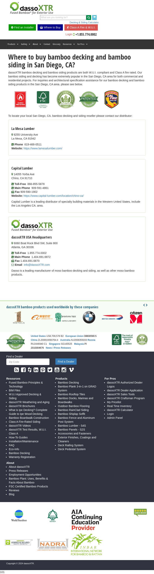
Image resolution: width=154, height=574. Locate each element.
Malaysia (79, 344)
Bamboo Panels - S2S (71, 429)
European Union (74, 336)
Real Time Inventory (119, 406)
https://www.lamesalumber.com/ (43, 148)
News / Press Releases (58, 347)
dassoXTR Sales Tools (121, 394)
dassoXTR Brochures (22, 406)
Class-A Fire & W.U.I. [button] (81, 27)
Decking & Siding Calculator (84, 22)
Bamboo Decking (19, 453)
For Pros (82, 44)
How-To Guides (18, 437)
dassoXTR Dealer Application (125, 390)
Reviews (14, 490)
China (34, 340)
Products (13, 44)
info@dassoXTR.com (37, 264)
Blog (11, 494)
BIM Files (14, 390)
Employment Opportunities (25, 474)
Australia (65, 340)
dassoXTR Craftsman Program (126, 398)
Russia (91, 340)
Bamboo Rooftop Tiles (71, 394)
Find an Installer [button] (22, 27)
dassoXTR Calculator (120, 410)
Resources (69, 44)
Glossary (56, 44)
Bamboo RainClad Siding (73, 410)
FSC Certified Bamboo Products (28, 486)
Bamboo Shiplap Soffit (71, 413)
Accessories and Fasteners (74, 433)
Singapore (54, 344)
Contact (47, 44)
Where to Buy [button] (50, 27)
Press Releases (18, 470)
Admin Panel (115, 417)
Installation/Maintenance (23, 441)
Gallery (25, 44)
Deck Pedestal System (72, 449)
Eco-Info (14, 449)
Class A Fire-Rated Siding (24, 421)
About (37, 44)
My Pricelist (114, 402)
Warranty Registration (22, 457)
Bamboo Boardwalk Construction (29, 417)
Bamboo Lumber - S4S (72, 425)
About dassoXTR (19, 466)
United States (38, 336)
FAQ (11, 445)
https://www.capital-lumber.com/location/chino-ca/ (54, 195)
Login (69, 34)
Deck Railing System (70, 445)
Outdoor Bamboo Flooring (74, 406)
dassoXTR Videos (20, 425)
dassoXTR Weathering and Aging (29, 402)
